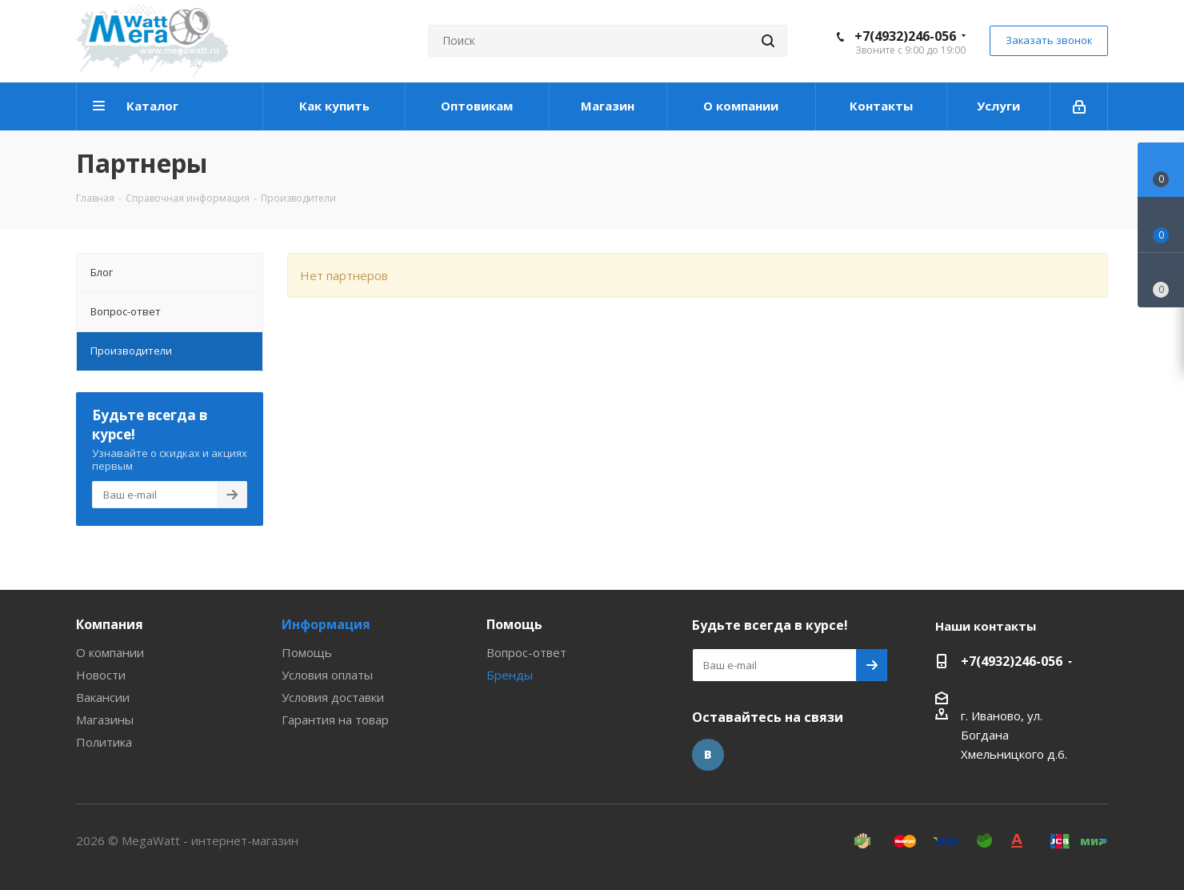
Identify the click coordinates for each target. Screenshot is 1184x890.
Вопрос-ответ (526, 652)
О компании (110, 652)
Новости (101, 675)
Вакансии (103, 697)
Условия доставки (333, 697)
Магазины (105, 720)
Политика (104, 742)
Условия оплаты (327, 675)
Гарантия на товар (335, 720)
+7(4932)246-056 (905, 36)
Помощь (307, 652)
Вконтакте (708, 755)
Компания (109, 624)
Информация (326, 624)
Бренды (509, 675)
